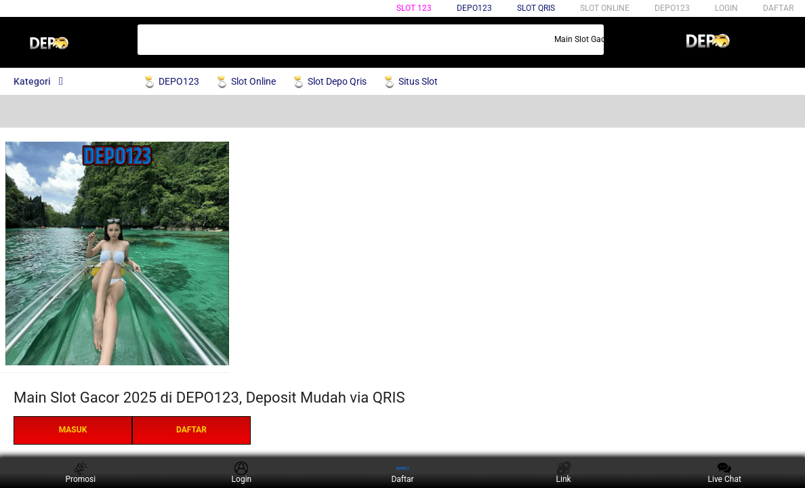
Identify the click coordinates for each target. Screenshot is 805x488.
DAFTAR (778, 8)
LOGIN (726, 8)
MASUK (73, 429)
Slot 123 (414, 8)
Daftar (402, 473)
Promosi (80, 473)
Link (563, 473)
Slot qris (536, 8)
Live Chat (724, 473)
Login (242, 473)
